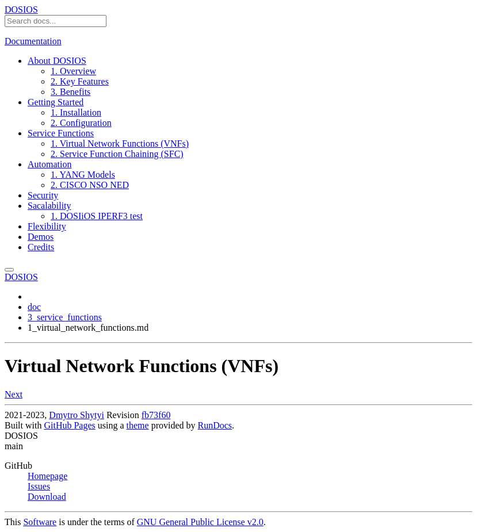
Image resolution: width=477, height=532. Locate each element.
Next (13, 394)
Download (47, 497)
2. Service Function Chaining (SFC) (117, 154)
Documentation (33, 41)
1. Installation (76, 112)
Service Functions (61, 133)
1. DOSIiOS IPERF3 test (97, 216)
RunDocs (215, 425)
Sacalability (49, 205)
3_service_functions (65, 317)
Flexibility (47, 226)
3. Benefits (70, 92)
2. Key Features (80, 81)
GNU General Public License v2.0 (200, 522)
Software (39, 522)
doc (34, 307)
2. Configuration (81, 123)
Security (43, 195)
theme (138, 425)
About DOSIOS (57, 61)
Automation (49, 164)
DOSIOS (21, 9)
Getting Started (55, 102)
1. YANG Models (83, 174)
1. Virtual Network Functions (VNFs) (120, 143)
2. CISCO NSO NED (90, 185)
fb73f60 (156, 415)
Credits (41, 247)
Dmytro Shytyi (76, 415)
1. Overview (73, 71)
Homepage (47, 476)
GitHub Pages (69, 425)
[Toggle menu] (9, 269)
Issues (39, 486)
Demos (41, 237)
